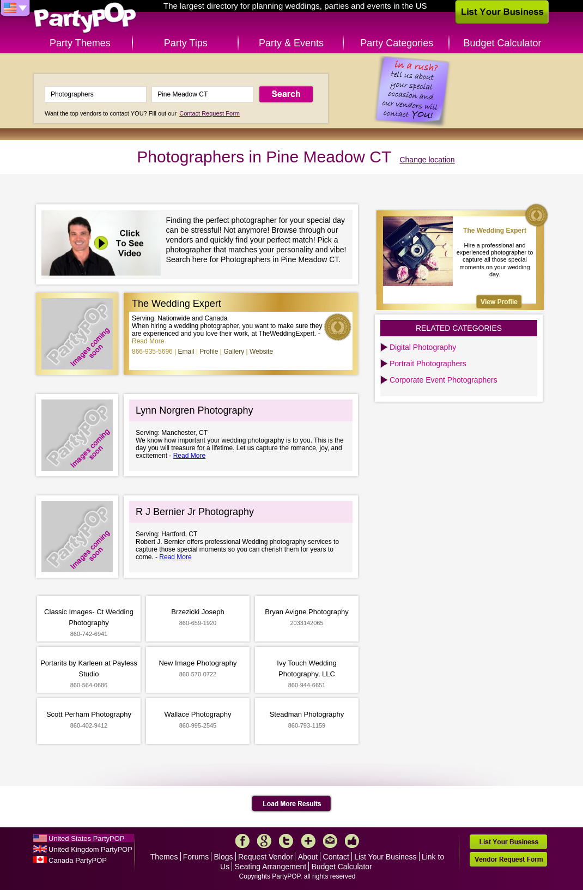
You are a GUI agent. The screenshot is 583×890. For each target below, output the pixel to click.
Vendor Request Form (508, 859)
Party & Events (291, 43)
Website (261, 351)
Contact (336, 856)
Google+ (264, 841)
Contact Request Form (209, 113)
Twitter (286, 841)
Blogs (223, 856)
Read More (148, 341)
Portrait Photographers (428, 363)
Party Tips (186, 43)
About (308, 856)
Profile (208, 351)
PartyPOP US (85, 18)
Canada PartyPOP (77, 860)
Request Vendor (265, 856)
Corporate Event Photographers (443, 380)
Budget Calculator (503, 43)
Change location (426, 159)
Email (186, 351)
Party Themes (80, 43)
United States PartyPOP (86, 838)
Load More (291, 804)
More (308, 841)
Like (352, 841)
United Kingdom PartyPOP (90, 849)
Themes (164, 856)
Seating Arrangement (271, 866)
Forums (196, 856)
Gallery (233, 351)
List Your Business (385, 856)
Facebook (242, 841)
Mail (330, 841)
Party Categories (396, 43)
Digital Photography (423, 347)
